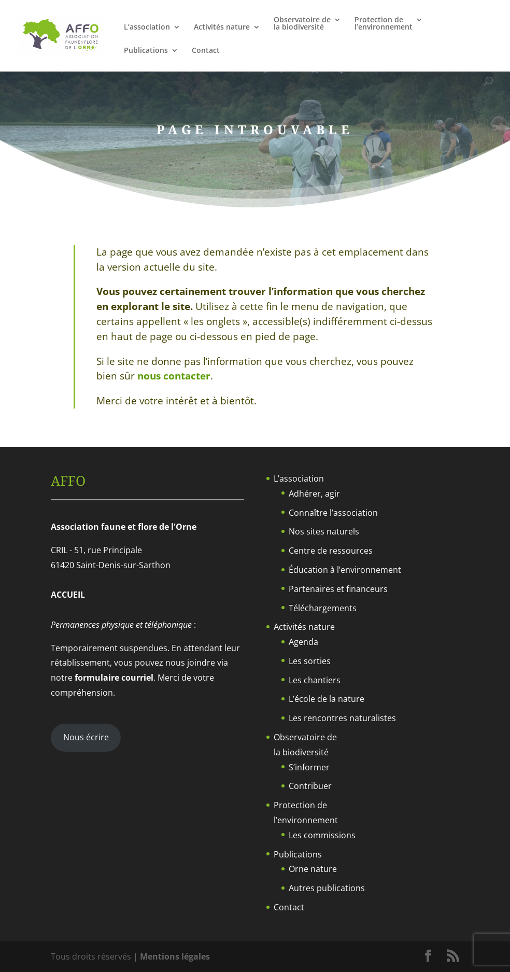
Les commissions (322, 835)
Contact (206, 51)
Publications (146, 51)
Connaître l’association (333, 512)
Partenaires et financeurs (338, 589)
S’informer (309, 767)
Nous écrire (86, 737)
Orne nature (313, 869)
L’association (147, 27)
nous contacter (173, 376)
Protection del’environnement (384, 24)
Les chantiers (315, 680)
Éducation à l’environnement (345, 569)
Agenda (303, 641)
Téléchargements (323, 608)
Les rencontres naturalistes (342, 718)
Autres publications (327, 888)
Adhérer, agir (314, 493)
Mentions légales (175, 956)
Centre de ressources (331, 550)
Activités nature (222, 27)
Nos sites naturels (324, 531)
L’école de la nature (326, 699)
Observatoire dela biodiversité (302, 24)
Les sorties (310, 661)
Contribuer (310, 786)
